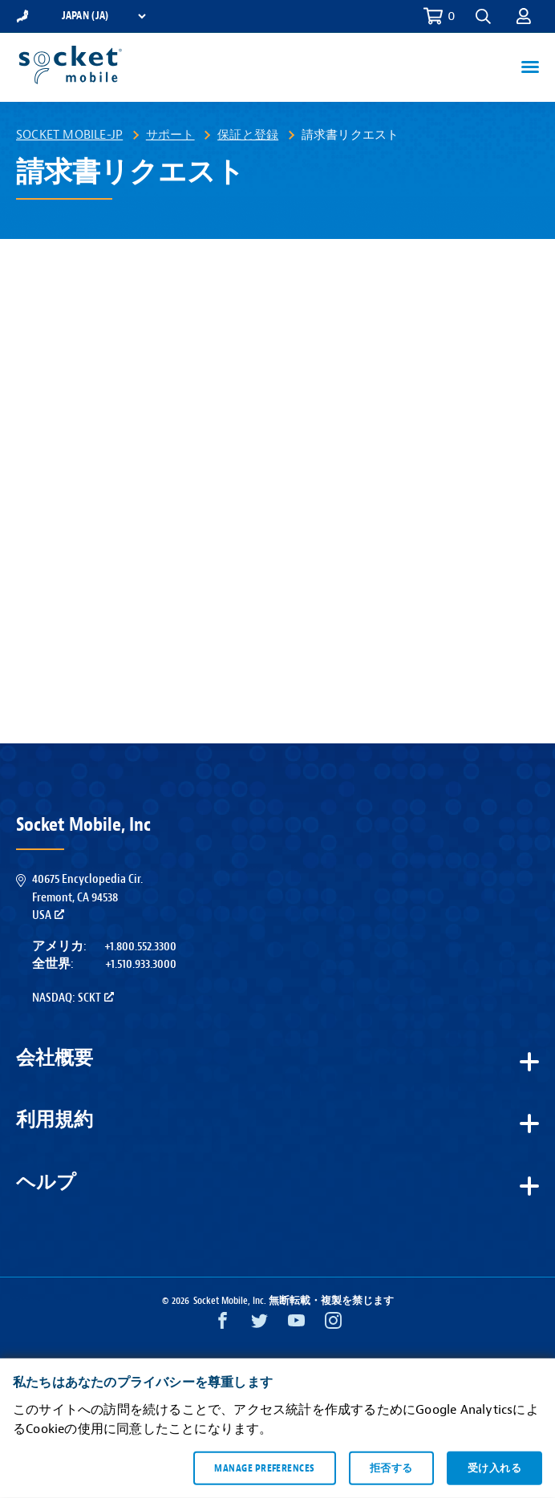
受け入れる (494, 1467)
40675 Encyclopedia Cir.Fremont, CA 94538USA (87, 897)
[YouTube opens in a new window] (296, 1324)
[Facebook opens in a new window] (222, 1324)
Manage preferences (264, 1467)
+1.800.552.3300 (140, 946)
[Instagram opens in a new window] (333, 1324)
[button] (483, 16)
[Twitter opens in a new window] (259, 1324)
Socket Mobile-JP (69, 135)
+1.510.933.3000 (140, 964)
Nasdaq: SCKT (73, 998)
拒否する (391, 1467)
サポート (170, 135)
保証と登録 (247, 135)
